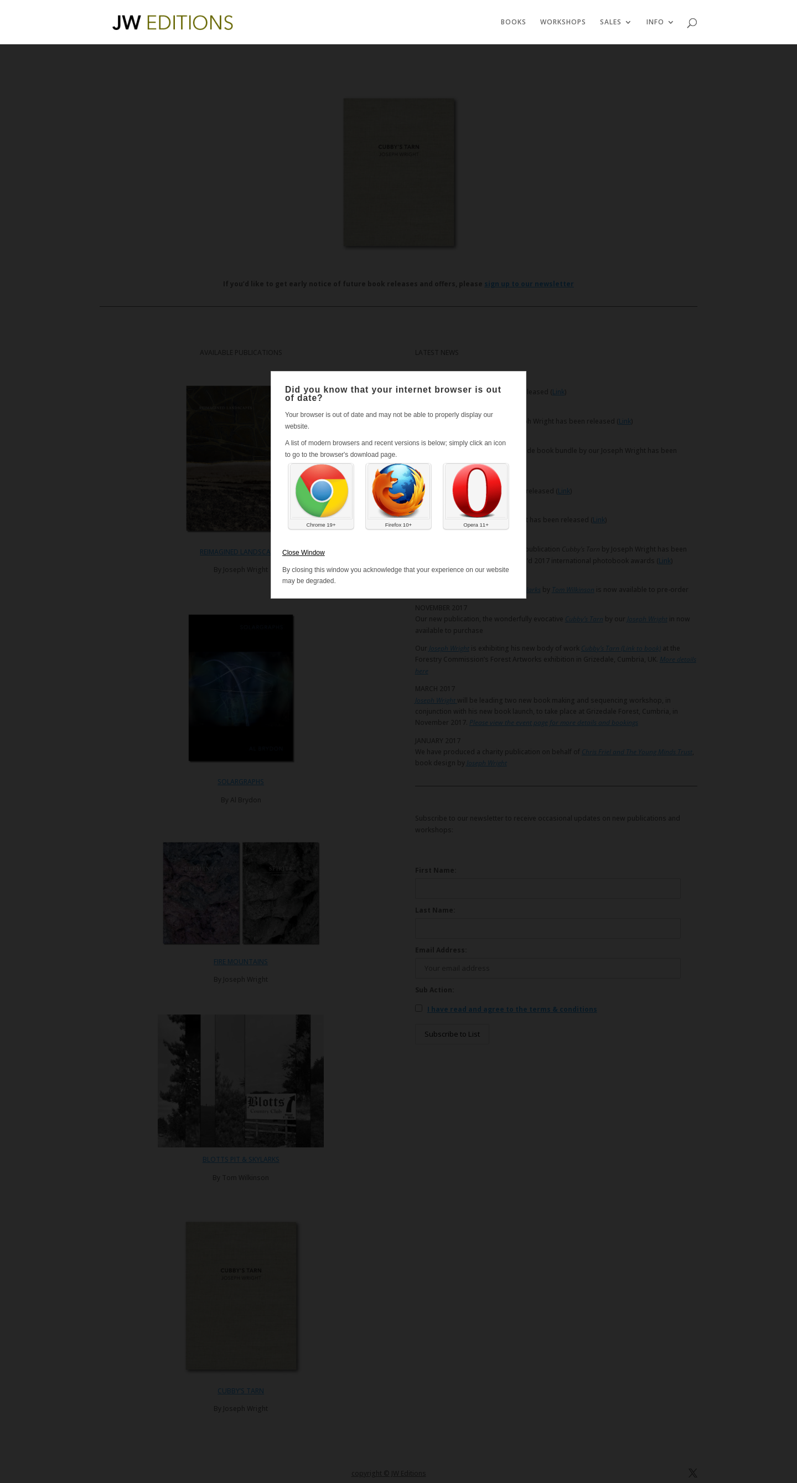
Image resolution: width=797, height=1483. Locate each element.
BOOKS (513, 22)
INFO (655, 22)
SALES (611, 22)
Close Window (303, 553)
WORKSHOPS (563, 22)
